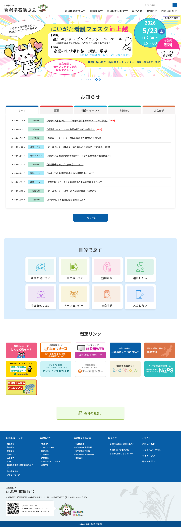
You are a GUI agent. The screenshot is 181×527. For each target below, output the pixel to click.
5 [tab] (90, 79)
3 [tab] (86, 79)
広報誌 (10, 461)
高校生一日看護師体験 (84, 454)
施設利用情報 (12, 471)
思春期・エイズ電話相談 (119, 450)
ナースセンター (47, 447)
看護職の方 (45, 438)
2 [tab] (84, 79)
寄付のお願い (148, 461)
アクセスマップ (13, 474)
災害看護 (45, 454)
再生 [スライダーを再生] (96, 79)
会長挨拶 (10, 443)
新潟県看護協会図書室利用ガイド (20, 466)
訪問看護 (45, 458)
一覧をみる (90, 217)
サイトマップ (148, 455)
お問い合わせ (148, 443)
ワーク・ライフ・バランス (51, 461)
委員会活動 (11, 454)
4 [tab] (88, 79)
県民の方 (112, 438)
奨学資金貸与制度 (82, 451)
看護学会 (45, 465)
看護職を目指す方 (82, 438)
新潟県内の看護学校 (83, 447)
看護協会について (14, 438)
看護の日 (79, 458)
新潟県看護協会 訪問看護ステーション (123, 445)
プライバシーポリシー (152, 449)
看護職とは (80, 443)
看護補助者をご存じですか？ (121, 453)
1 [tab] (81, 79)
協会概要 (10, 447)
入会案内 (10, 458)
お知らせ (146, 438)
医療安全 (45, 451)
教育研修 (45, 443)
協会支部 (10, 451)
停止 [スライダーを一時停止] (99, 79)
